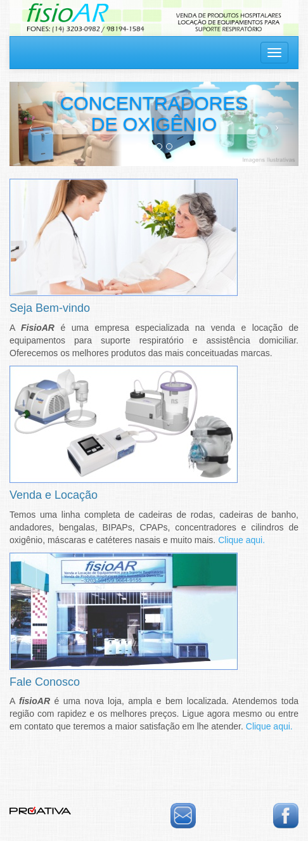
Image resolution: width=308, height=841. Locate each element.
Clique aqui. (241, 540)
